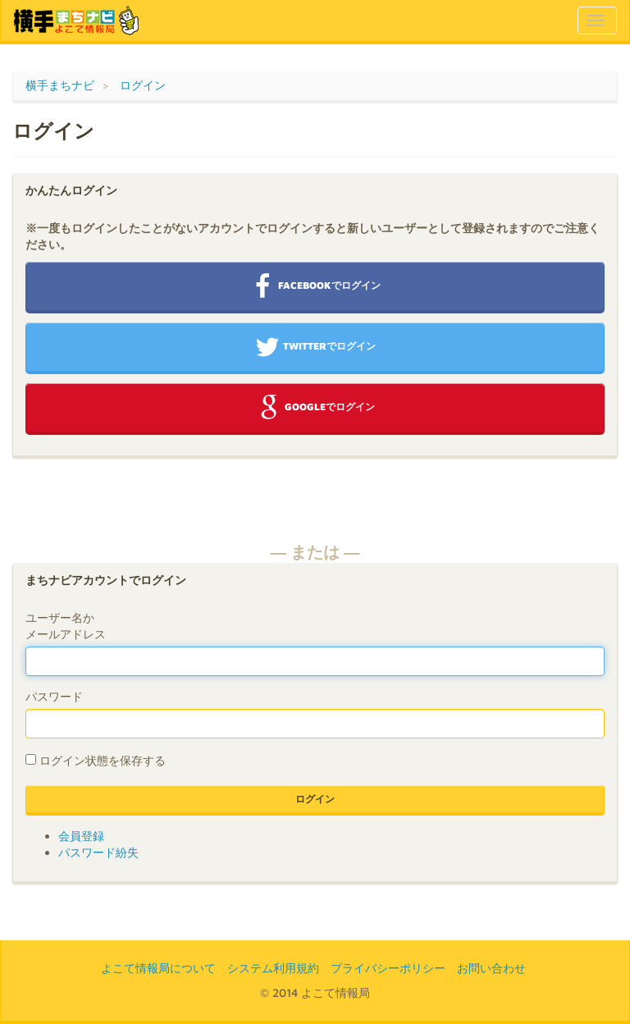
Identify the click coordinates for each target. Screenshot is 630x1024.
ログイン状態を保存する (102, 760)
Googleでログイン (315, 408)
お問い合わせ (491, 968)
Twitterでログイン (315, 347)
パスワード (54, 696)
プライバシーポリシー (388, 968)
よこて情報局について (158, 968)
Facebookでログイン (315, 286)
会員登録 (81, 836)
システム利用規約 (273, 968)
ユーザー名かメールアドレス (65, 625)
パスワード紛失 (98, 852)
